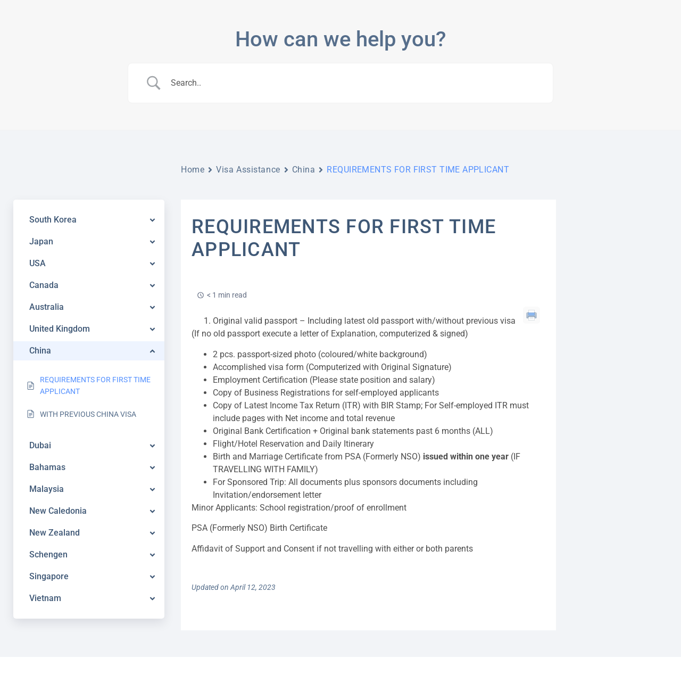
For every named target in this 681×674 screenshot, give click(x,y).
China (303, 170)
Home (192, 170)
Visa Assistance (248, 170)
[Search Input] (354, 83)
